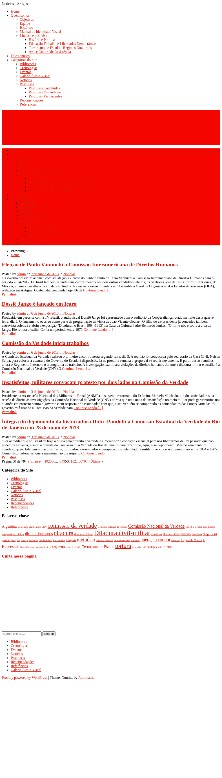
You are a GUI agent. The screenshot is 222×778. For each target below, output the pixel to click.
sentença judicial (43, 547)
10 (46, 461)
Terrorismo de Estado (98, 546)
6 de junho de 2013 (45, 313)
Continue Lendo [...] (97, 290)
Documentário (171, 534)
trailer (160, 547)
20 (50, 461)
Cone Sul (190, 527)
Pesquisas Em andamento (47, 92)
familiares (197, 534)
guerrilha (6, 540)
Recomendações (31, 100)
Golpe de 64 (210, 534)
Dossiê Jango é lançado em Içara (39, 304)
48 (60, 461)
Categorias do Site (24, 60)
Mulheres (135, 540)
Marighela (71, 540)
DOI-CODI (185, 534)
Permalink (9, 294)
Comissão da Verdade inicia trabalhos (45, 343)
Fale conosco (20, 56)
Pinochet (175, 540)
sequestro (58, 547)
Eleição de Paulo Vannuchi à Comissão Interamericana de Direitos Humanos (90, 264)
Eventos (25, 72)
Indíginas (15, 540)
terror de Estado (73, 547)
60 (80, 461)
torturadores (149, 547)
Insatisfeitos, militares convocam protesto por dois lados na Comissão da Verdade (95, 382)
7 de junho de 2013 (45, 274)
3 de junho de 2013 (45, 392)
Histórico (26, 27)
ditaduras (156, 534)
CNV (44, 527)
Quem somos (20, 15)
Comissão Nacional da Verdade (156, 526)
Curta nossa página (19, 556)
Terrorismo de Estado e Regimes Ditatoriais (60, 48)
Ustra (168, 547)
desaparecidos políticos (13, 534)
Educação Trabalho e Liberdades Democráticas (62, 44)
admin (21, 274)
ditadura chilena (83, 534)
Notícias (26, 80)
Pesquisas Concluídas (44, 88)
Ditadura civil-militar (122, 532)
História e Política (42, 40)
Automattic (86, 677)
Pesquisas (27, 84)
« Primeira (32, 461)
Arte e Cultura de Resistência (50, 52)
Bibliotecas (28, 64)
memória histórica (104, 540)
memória (86, 539)
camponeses (35, 527)
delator (198, 527)
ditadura (63, 533)
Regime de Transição (193, 540)
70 (84, 461)
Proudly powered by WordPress (24, 677)
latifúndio (33, 540)
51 (70, 461)
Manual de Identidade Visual (40, 31)
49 (63, 461)
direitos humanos (39, 533)
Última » (96, 461)
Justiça (24, 540)
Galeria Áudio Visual (35, 76)
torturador (137, 547)
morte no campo (122, 540)
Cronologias (28, 68)
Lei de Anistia (45, 540)
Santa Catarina (27, 547)
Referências (28, 104)
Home (15, 11)
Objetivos (27, 19)
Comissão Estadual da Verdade (112, 527)
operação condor (155, 539)
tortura (123, 545)
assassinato (23, 527)
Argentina (9, 526)
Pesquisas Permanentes (45, 96)
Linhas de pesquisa (33, 35)
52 (74, 461)
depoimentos (209, 527)
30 (53, 461)
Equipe (25, 23)
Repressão (10, 546)
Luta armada (59, 540)
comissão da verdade (72, 525)
